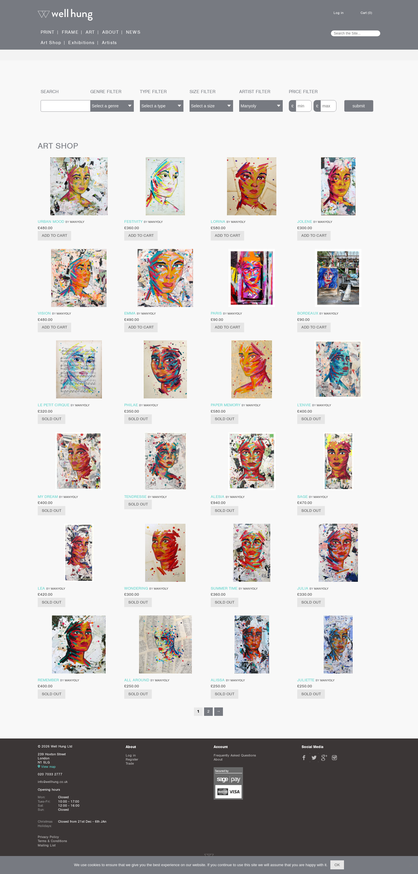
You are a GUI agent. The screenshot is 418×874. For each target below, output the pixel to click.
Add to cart (54, 235)
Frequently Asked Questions (235, 755)
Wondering (136, 588)
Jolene (304, 221)
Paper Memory (225, 404)
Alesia (217, 496)
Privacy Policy (48, 837)
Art (90, 32)
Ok (337, 865)
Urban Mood (51, 221)
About (110, 32)
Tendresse (135, 496)
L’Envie (304, 404)
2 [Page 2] (208, 711)
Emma (130, 313)
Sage (302, 496)
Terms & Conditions (52, 841)
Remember (48, 680)
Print (48, 32)
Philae (131, 404)
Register (132, 759)
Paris (216, 313)
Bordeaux (307, 313)
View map (48, 766)
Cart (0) (366, 12)
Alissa (218, 680)
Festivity (133, 221)
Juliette (305, 680)
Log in (338, 12)
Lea (41, 588)
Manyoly (77, 222)
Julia (302, 588)
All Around (136, 680)
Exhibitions (81, 43)
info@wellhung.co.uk (53, 781)
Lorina (218, 221)
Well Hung (65, 15)
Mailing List (46, 845)
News (133, 32)
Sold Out (51, 418)
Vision (44, 313)
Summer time (224, 588)
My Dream (48, 496)
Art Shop (51, 43)
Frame (70, 32)
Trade (130, 763)
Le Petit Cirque (53, 404)
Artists (109, 43)
